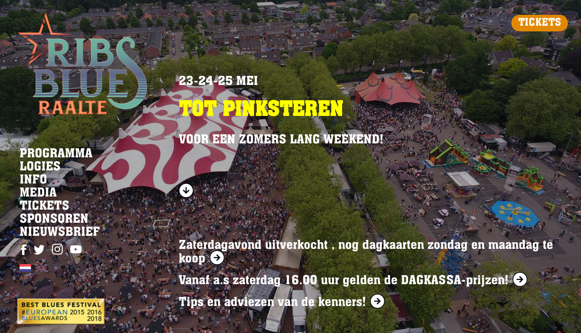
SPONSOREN (54, 220)
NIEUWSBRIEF (60, 233)
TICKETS (539, 23)
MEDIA (38, 193)
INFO (33, 180)
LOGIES (40, 167)
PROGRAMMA (56, 154)
